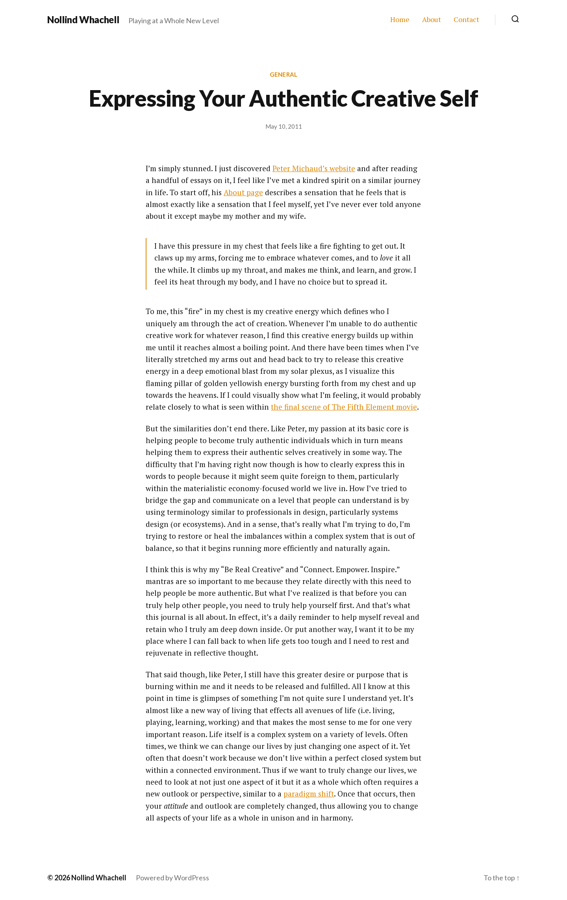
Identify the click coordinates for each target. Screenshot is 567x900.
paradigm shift (309, 793)
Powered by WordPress (172, 877)
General (283, 74)
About (431, 19)
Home (400, 19)
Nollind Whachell (83, 19)
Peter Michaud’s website (313, 168)
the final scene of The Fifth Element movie (344, 407)
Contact (466, 19)
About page (243, 192)
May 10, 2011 (283, 126)
